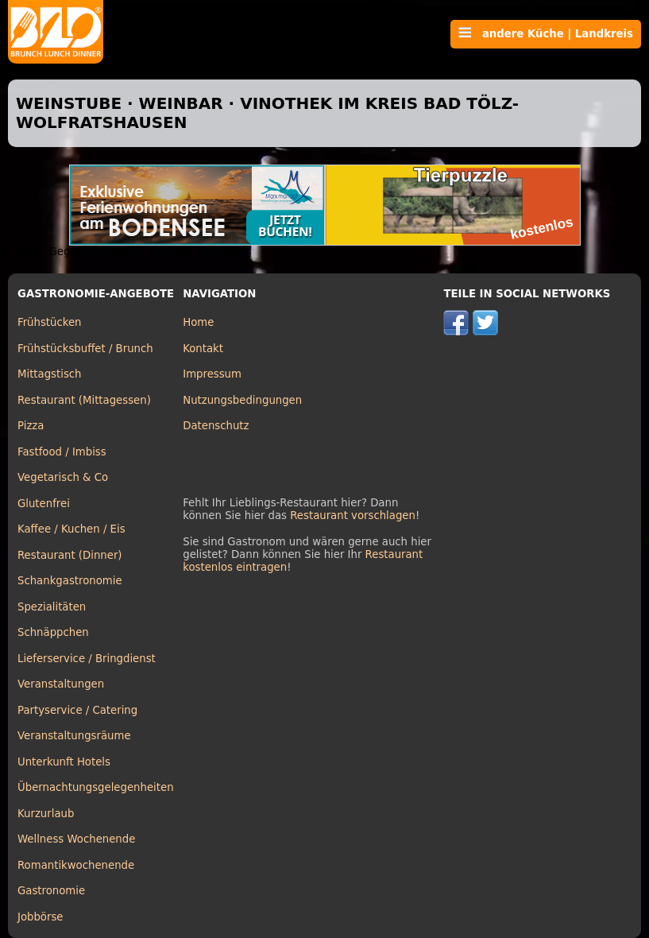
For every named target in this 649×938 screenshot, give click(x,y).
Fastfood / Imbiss (61, 452)
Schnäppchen (53, 632)
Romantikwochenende (75, 865)
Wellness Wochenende (76, 839)
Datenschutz (216, 426)
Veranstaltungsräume (74, 736)
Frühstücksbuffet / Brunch (85, 349)
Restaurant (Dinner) (69, 555)
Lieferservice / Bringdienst (86, 659)
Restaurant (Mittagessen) (84, 400)
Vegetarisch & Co (62, 477)
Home (198, 322)
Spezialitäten (51, 607)
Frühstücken (49, 322)
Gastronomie (51, 891)
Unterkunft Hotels (63, 762)
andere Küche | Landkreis (545, 33)
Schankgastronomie (69, 581)
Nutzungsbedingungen (242, 400)
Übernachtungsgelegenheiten (95, 787)
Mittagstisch (49, 374)
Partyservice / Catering (77, 710)
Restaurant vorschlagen (352, 515)
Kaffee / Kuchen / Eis (71, 529)
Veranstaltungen (60, 684)
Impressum (212, 374)
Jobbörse (40, 917)
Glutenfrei (43, 504)
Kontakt (203, 349)
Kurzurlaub (45, 814)
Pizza (30, 426)
